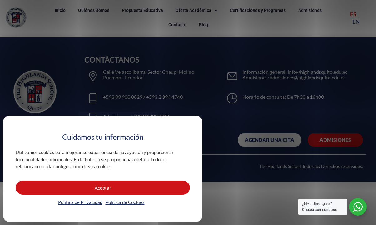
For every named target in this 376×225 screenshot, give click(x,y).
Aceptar (103, 188)
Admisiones (310, 10)
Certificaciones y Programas (258, 10)
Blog (203, 24)
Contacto (177, 24)
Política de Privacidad (80, 202)
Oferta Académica (196, 10)
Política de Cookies (125, 202)
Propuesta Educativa (142, 10)
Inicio (60, 10)
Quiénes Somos (93, 10)
